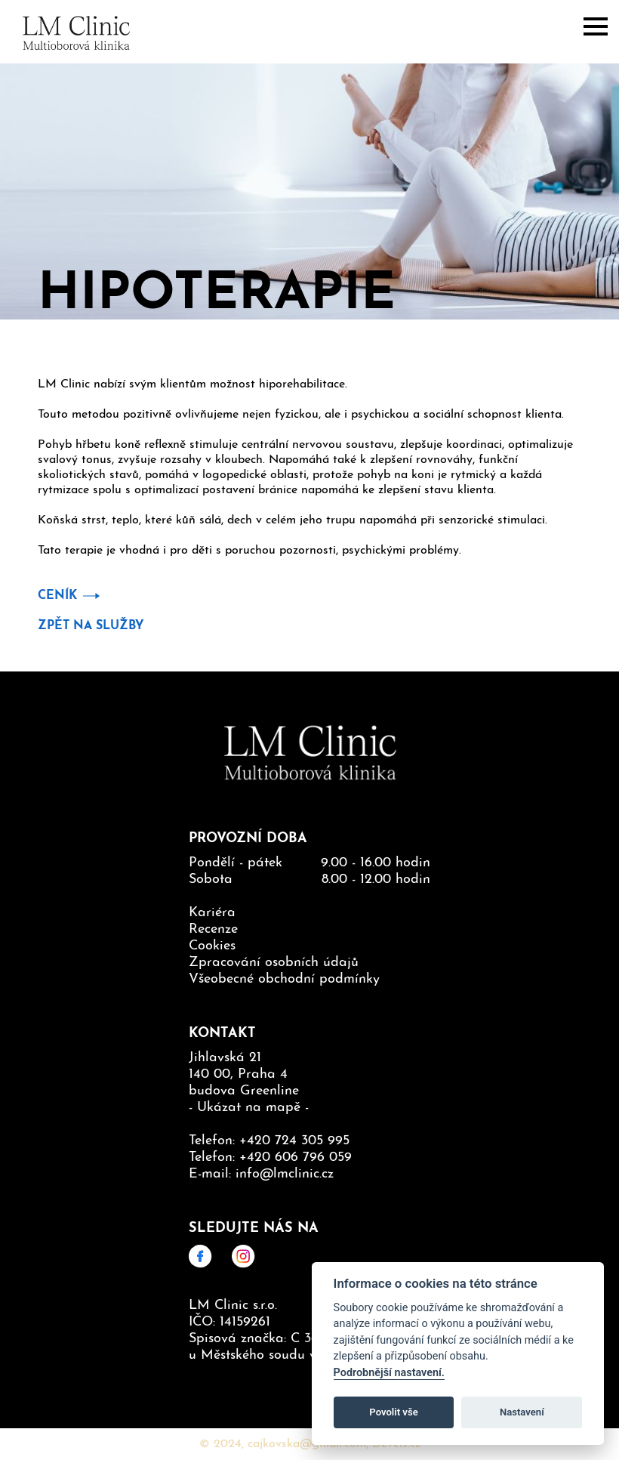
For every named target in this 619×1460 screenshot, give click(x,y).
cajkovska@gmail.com (307, 1444)
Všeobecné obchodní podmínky (284, 979)
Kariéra (212, 913)
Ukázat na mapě (248, 1107)
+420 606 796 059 (295, 1157)
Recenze (213, 929)
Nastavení (522, 1412)
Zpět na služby (91, 626)
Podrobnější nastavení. (389, 1372)
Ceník (57, 596)
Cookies (212, 946)
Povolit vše (393, 1412)
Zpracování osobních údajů (274, 962)
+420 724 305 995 (294, 1141)
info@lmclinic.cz (285, 1174)
